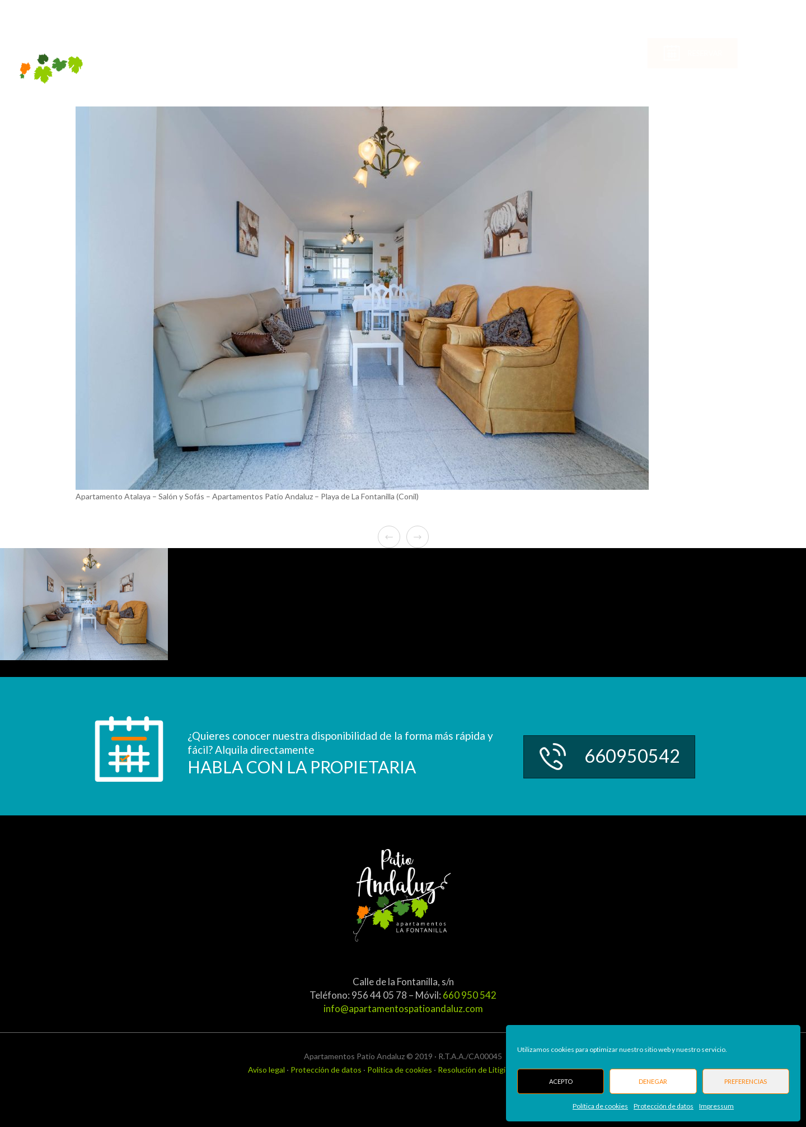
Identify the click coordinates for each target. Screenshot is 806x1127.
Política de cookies (600, 1106)
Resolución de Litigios (476, 1069)
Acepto (561, 1081)
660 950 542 (469, 995)
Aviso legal (266, 1069)
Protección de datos (663, 1106)
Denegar (653, 1081)
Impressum (716, 1106)
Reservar (747, 54)
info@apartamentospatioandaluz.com (403, 1008)
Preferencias (745, 1081)
